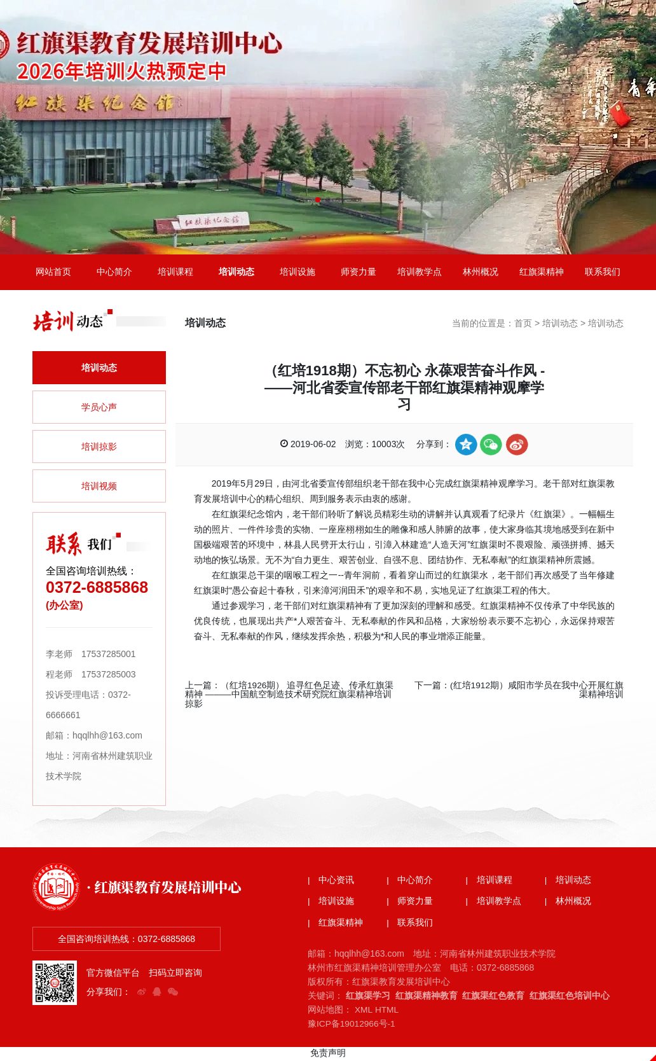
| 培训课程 (489, 882)
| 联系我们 (410, 926)
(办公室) (64, 607)
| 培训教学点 (494, 904)
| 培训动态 (568, 882)
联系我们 (602, 273)
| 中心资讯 (331, 882)
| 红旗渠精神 (336, 926)
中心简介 (114, 273)
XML (363, 1013)
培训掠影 (99, 449)
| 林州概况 (568, 904)
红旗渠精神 (541, 273)
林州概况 (480, 273)
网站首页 (53, 273)
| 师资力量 (410, 904)
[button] (317, 199)
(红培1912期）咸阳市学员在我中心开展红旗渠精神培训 (536, 691)
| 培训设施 (331, 904)
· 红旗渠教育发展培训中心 (167, 889)
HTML (387, 1013)
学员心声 (99, 410)
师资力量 (358, 273)
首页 (523, 326)
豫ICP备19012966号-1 (352, 1027)
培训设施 (297, 273)
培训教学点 (419, 273)
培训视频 (99, 488)
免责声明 (328, 1055)
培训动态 (236, 273)
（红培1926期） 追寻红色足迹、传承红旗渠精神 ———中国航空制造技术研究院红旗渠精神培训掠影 (289, 696)
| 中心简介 (410, 882)
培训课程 (175, 273)
